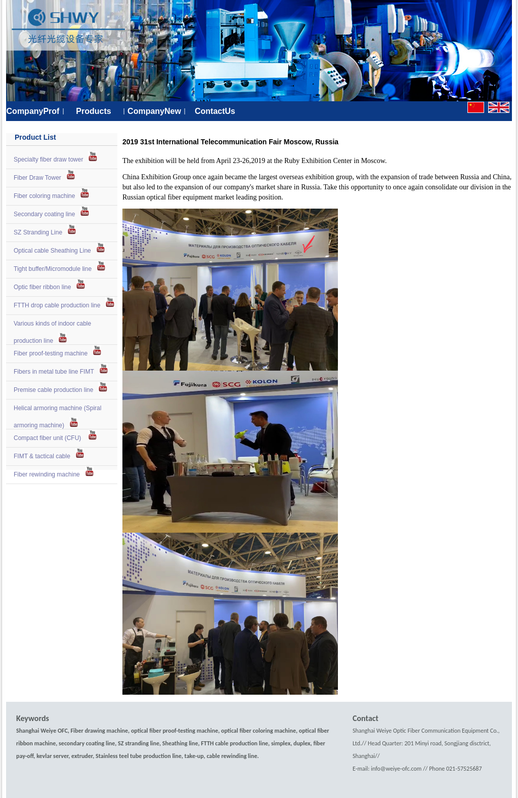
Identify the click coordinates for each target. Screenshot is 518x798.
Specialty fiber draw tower (48, 159)
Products (93, 111)
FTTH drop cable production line (57, 305)
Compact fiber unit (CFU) (48, 438)
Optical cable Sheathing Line (52, 250)
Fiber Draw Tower (37, 177)
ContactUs (215, 111)
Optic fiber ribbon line (42, 287)
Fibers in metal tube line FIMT (54, 371)
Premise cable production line (53, 389)
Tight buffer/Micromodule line (53, 268)
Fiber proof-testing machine (51, 353)
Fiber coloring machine (44, 196)
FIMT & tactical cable (42, 456)
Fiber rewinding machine (47, 474)
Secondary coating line (44, 214)
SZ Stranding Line (38, 232)
